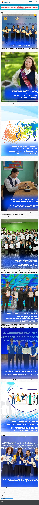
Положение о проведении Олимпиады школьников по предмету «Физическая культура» (12, 214)
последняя (12, 498)
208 (8, 498)
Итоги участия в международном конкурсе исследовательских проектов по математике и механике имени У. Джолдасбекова (17, 327)
